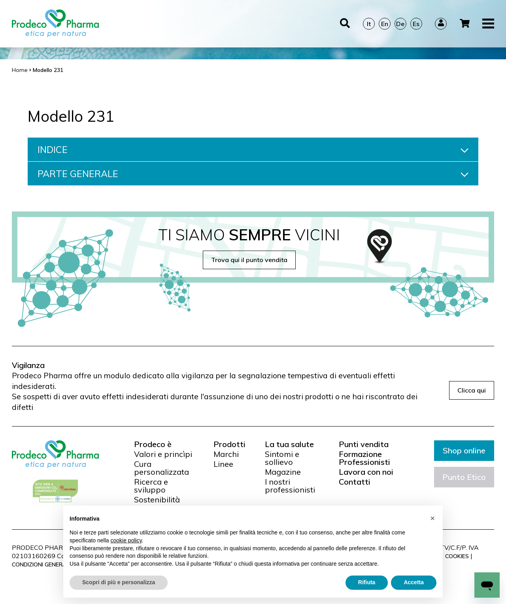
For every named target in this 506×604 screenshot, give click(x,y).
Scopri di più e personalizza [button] (118, 582)
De (400, 24)
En (384, 24)
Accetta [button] (414, 582)
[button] (432, 518)
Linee (223, 464)
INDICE (253, 149)
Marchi (226, 454)
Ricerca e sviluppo (151, 486)
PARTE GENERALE (253, 173)
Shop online (464, 450)
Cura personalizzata (161, 468)
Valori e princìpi (163, 454)
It (369, 24)
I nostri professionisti (290, 486)
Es (416, 24)
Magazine (283, 472)
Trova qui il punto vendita (249, 260)
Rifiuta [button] (367, 582)
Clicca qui (471, 390)
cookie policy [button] (126, 540)
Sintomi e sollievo (282, 458)
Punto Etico (464, 477)
